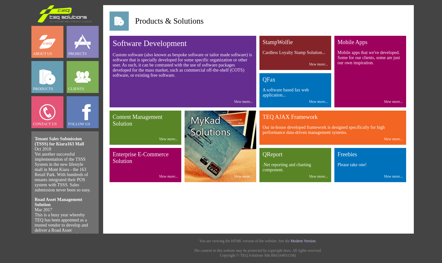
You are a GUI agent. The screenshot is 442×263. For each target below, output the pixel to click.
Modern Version (303, 241)
